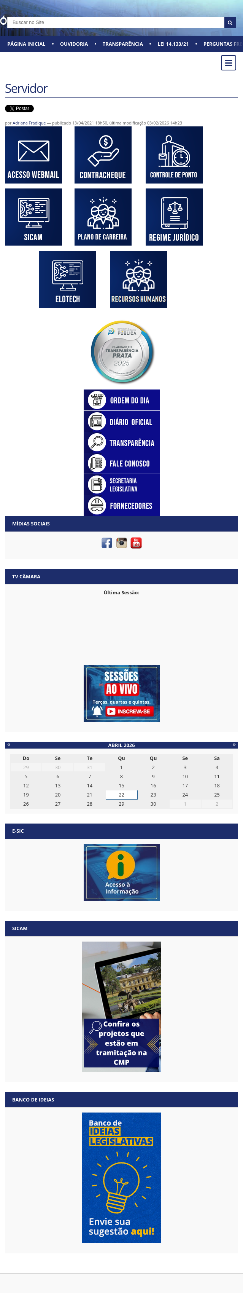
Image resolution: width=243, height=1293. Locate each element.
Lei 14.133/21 (173, 43)
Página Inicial (26, 43)
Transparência (123, 43)
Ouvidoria (74, 43)
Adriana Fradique (29, 123)
